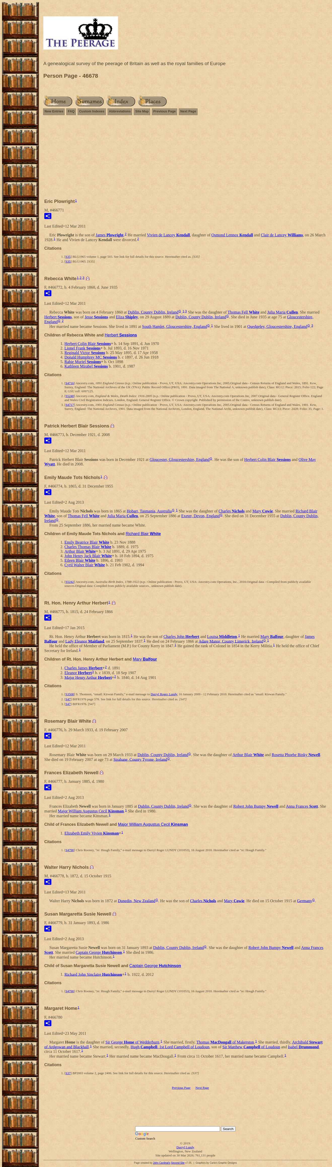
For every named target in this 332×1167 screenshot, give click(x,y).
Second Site (178, 1162)
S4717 (69, 405)
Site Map (142, 111)
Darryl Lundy (185, 1147)
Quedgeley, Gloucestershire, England (277, 326)
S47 (67, 699)
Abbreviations (120, 111)
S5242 (69, 582)
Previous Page (164, 111)
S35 (67, 256)
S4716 (69, 383)
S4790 (69, 850)
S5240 (69, 396)
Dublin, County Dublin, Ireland (153, 312)
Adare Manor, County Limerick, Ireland (231, 641)
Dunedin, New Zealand (136, 900)
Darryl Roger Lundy (164, 694)
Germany (304, 900)
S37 (67, 1073)
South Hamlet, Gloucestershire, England (174, 326)
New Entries (54, 111)
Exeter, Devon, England (200, 516)
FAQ (71, 111)
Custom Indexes (91, 111)
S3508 (69, 694)
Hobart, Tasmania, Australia (149, 511)
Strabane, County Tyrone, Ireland (140, 759)
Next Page (188, 111)
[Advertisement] (185, 159)
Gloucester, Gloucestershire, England (179, 459)
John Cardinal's (161, 1162)
